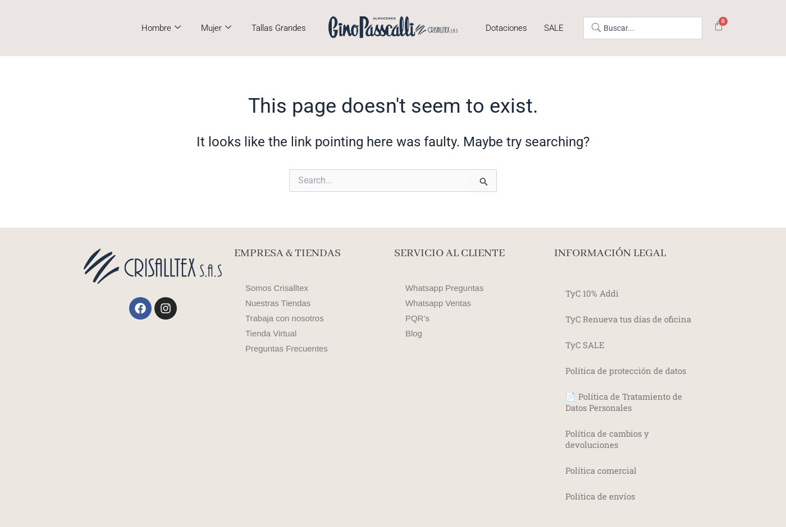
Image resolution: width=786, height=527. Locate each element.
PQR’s (418, 318)
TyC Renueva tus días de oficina (633, 319)
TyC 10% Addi (593, 293)
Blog (414, 333)
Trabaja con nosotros (287, 318)
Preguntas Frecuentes (289, 348)
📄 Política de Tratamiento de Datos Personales (628, 401)
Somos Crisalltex (279, 288)
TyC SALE (585, 344)
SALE (554, 28)
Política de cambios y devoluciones (610, 438)
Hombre (161, 28)
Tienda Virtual (272, 333)
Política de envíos (602, 496)
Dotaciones (506, 28)
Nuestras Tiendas (280, 303)
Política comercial (603, 470)
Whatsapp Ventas (440, 303)
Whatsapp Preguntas (447, 288)
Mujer (216, 28)
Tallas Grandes (279, 28)
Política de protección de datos (630, 370)
